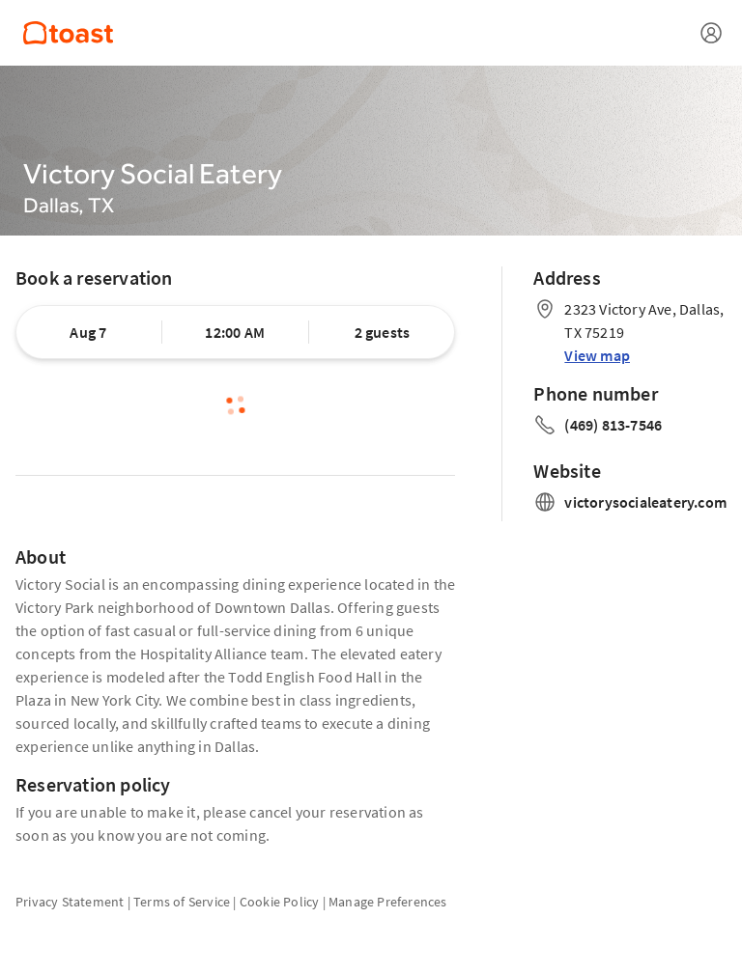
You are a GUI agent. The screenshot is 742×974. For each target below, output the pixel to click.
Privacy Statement (69, 901)
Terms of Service (181, 901)
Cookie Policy (280, 901)
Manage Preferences (387, 901)
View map (597, 355)
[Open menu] (711, 33)
